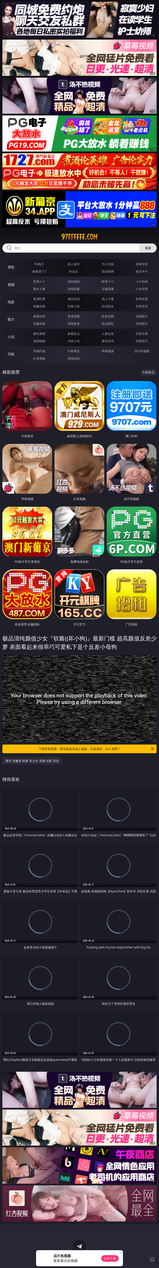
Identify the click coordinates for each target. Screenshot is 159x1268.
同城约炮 (39, 351)
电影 (11, 302)
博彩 (11, 267)
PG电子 (39, 264)
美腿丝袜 (39, 324)
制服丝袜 (39, 306)
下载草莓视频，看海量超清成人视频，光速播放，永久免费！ (96, 748)
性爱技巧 (142, 341)
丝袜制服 (74, 289)
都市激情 (39, 334)
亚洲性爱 (39, 299)
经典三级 (74, 306)
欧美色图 (108, 316)
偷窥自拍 (39, 316)
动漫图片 (142, 316)
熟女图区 (108, 324)
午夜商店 (74, 351)
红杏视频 (39, 358)
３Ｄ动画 (142, 281)
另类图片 (142, 324)
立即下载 (110, 1258)
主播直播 (108, 289)
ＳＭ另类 (142, 289)
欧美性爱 (142, 299)
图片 (11, 319)
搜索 (148, 248)
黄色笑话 (108, 341)
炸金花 (73, 271)
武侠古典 (142, 334)
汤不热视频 (141, 351)
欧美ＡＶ (108, 281)
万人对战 (108, 264)
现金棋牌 (108, 271)
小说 (11, 336)
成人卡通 (108, 299)
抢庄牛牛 (142, 271)
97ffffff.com (79, 237)
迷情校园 (39, 341)
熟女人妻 (39, 289)
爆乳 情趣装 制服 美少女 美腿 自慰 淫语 (32, 761)
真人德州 (74, 264)
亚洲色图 (74, 316)
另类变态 (142, 306)
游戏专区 (142, 264)
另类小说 (74, 341)
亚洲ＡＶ (39, 281)
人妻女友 (108, 334)
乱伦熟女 (108, 306)
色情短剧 (74, 358)
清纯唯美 (74, 324)
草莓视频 (108, 351)
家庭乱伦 (74, 334)
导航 (11, 354)
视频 (11, 284)
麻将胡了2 (39, 271)
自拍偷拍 (74, 281)
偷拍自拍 (74, 299)
